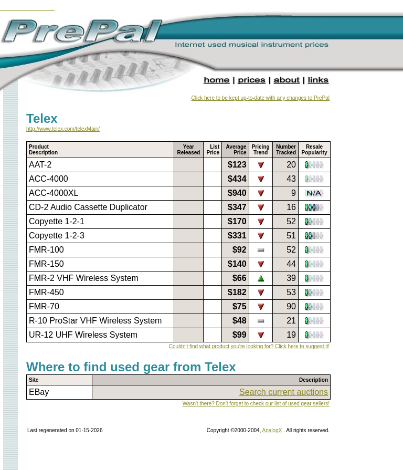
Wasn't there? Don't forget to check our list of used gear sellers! (256, 403)
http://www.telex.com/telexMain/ (63, 129)
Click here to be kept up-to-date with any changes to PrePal (261, 98)
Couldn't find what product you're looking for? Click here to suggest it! (249, 346)
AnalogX (272, 430)
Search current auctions (283, 392)
